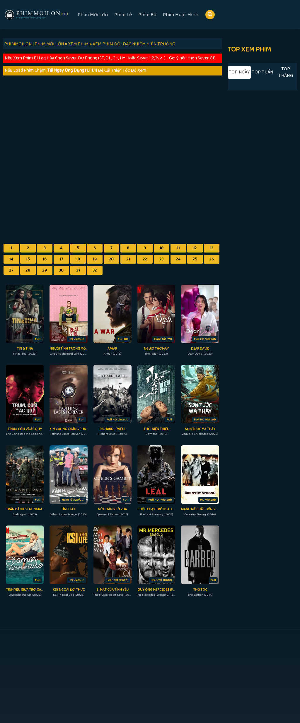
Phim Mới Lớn (93, 15)
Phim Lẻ (123, 15)
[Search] (210, 15)
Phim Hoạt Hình (180, 15)
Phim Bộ (147, 15)
